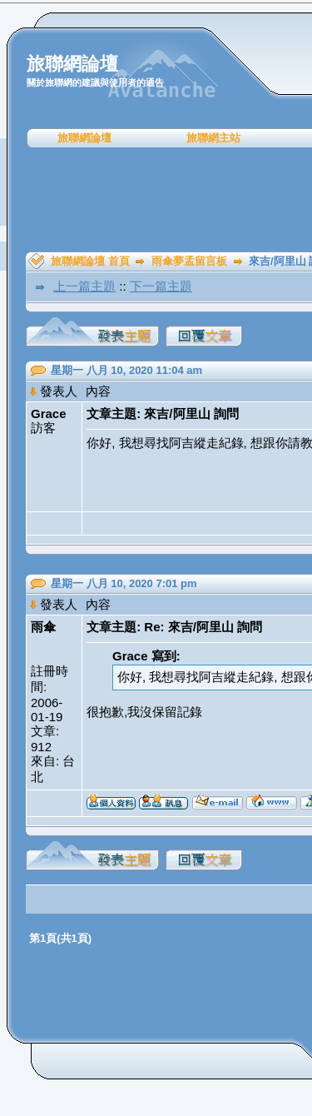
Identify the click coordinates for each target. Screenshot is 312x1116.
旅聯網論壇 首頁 (90, 261)
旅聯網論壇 (84, 138)
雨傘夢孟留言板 (189, 261)
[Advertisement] (161, 199)
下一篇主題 (161, 286)
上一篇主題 (84, 286)
